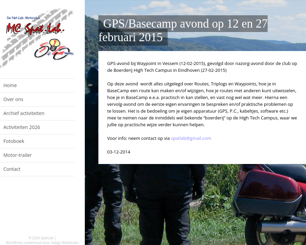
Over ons (13, 99)
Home (10, 85)
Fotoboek (13, 141)
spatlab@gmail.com (191, 138)
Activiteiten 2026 (21, 127)
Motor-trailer (17, 155)
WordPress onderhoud (24, 242)
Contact (11, 169)
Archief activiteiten (23, 113)
